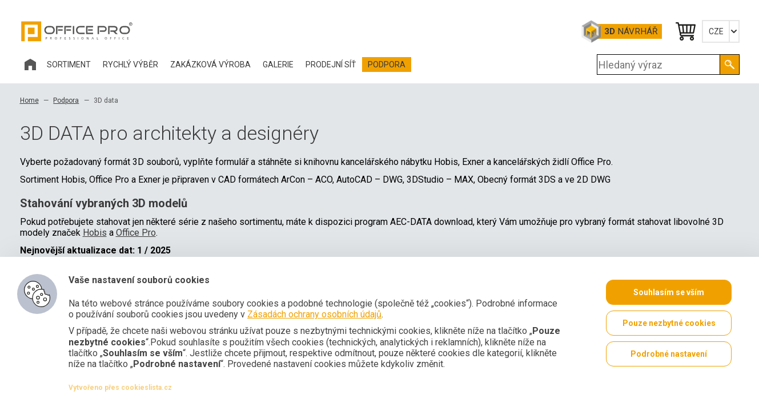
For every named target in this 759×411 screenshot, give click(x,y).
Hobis (95, 232)
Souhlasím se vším (668, 292)
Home (29, 100)
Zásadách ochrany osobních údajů (314, 314)
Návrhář (630, 31)
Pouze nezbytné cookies (669, 323)
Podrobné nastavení (669, 353)
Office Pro (77, 31)
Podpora (66, 100)
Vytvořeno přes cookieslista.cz (120, 388)
